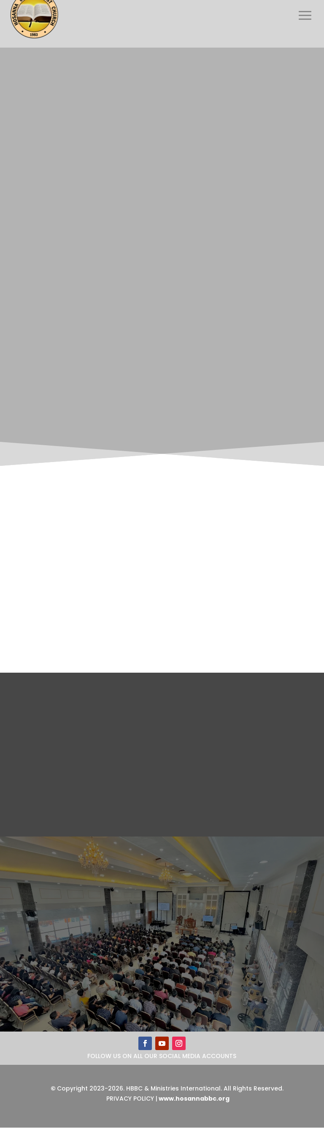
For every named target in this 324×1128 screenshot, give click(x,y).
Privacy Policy (130, 1098)
